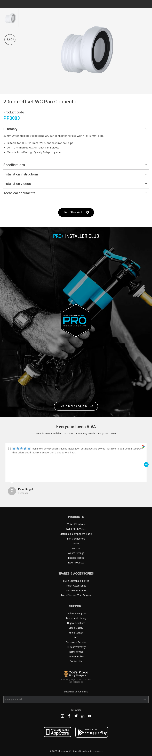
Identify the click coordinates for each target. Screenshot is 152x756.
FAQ (76, 637)
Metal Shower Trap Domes (76, 595)
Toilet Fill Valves (76, 524)
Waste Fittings (76, 553)
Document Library (76, 618)
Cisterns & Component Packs (76, 533)
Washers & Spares (76, 590)
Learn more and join (73, 406)
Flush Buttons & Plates (76, 580)
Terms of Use (76, 651)
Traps (76, 543)
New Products (76, 562)
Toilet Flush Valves (76, 529)
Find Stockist (73, 212)
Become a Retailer (76, 642)
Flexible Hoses (76, 557)
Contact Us (76, 661)
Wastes (76, 548)
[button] (146, 464)
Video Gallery (76, 627)
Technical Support (76, 613)
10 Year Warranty (76, 647)
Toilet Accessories (76, 585)
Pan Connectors (76, 538)
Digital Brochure (76, 623)
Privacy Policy (76, 656)
